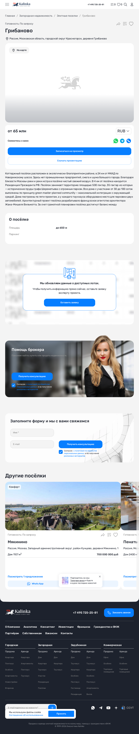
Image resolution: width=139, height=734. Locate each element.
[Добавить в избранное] (131, 23)
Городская (11, 645)
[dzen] (116, 708)
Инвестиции (66, 626)
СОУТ (130, 708)
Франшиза (83, 626)
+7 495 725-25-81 (85, 612)
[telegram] (101, 708)
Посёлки (42, 688)
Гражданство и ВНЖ (106, 626)
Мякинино (17, 542)
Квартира (9, 657)
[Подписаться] (52, 708)
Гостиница (75, 688)
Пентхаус (9, 663)
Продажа (10, 651)
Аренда (25, 651)
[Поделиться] (118, 23)
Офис (106, 657)
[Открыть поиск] (125, 4)
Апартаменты (11, 676)
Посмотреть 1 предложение (25, 576)
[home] (21, 4)
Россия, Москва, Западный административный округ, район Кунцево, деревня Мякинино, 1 (63, 548)
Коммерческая (112, 645)
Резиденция (43, 682)
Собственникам (32, 633)
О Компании (12, 626)
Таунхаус (25, 676)
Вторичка (9, 688)
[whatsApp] (93, 708)
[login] (131, 4)
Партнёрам (12, 633)
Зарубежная (78, 645)
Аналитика (30, 626)
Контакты (66, 633)
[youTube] (108, 708)
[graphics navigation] (19, 50)
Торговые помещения (109, 670)
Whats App (35, 584)
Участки (41, 676)
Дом (40, 657)
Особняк (9, 670)
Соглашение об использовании (26, 715)
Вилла (89, 694)
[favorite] (119, 4)
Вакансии (51, 633)
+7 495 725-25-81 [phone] (96, 4)
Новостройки (11, 682)
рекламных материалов (27, 389)
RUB (121, 131)
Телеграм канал (77, 580)
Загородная (45, 645)
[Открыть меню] (7, 4)
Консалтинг (47, 626)
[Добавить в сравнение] (124, 23)
